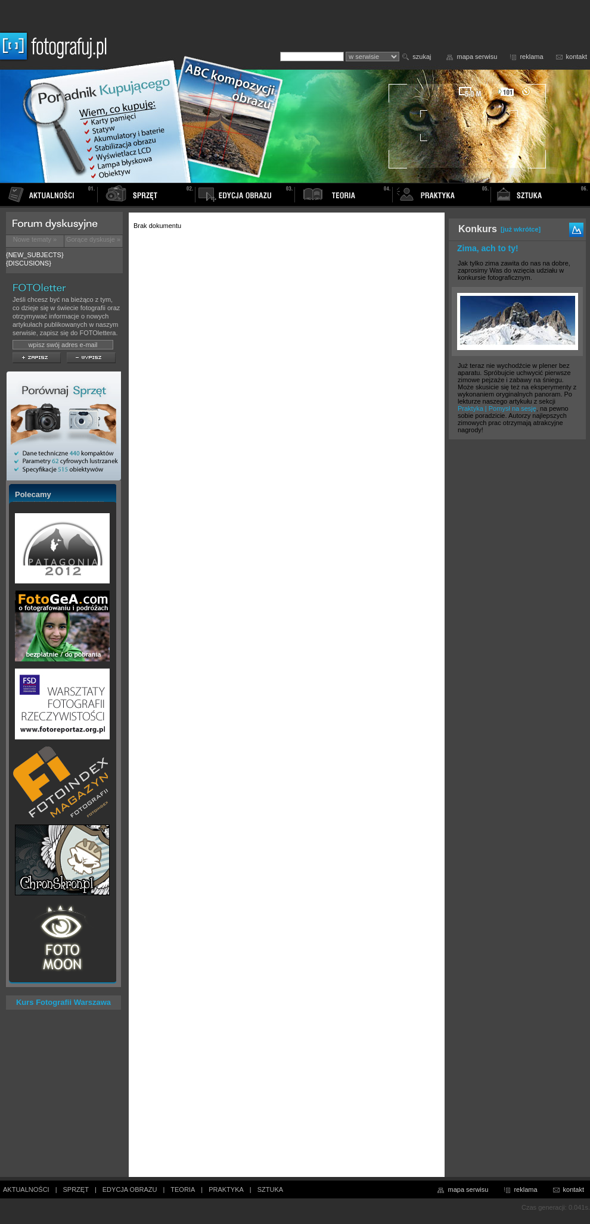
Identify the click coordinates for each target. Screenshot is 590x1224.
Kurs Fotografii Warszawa (63, 1002)
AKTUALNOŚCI (26, 1189)
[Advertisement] (517, 632)
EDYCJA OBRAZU (130, 1189)
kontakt (576, 56)
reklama (531, 56)
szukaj (421, 56)
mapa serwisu (477, 56)
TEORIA (182, 1189)
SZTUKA (270, 1189)
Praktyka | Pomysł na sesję (497, 408)
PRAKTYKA (226, 1189)
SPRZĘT (76, 1189)
